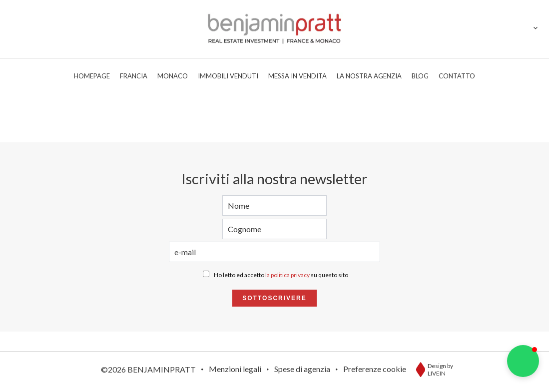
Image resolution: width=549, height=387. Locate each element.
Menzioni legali (235, 369)
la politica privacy (287, 275)
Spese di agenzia (302, 369)
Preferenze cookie (374, 369)
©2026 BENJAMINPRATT (148, 369)
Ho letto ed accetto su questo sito (281, 275)
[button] (523, 361)
